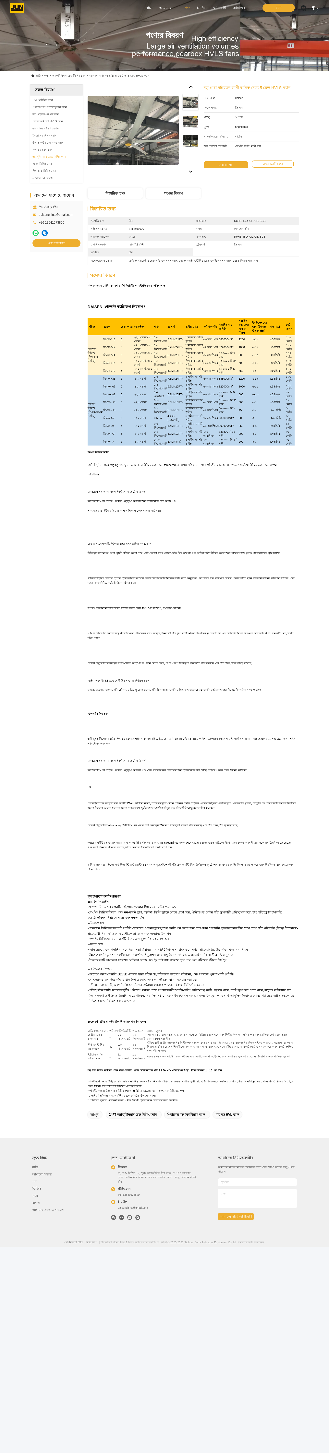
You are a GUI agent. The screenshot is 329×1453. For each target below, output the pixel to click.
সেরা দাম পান (230, 164)
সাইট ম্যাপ (91, 1448)
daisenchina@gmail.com (56, 214)
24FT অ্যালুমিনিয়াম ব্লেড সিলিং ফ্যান (133, 1321)
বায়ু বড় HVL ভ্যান (227, 1321)
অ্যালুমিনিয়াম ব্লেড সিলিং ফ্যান (69, 75)
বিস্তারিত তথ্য (115, 193)
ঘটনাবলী (219, 8)
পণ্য (187, 8)
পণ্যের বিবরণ (173, 193)
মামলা (36, 1409)
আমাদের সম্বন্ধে (168, 8)
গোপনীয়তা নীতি (73, 1448)
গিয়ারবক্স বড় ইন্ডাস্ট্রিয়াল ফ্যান (186, 1321)
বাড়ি (149, 8)
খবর (35, 1402)
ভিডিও (202, 8)
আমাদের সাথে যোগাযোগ (242, 8)
